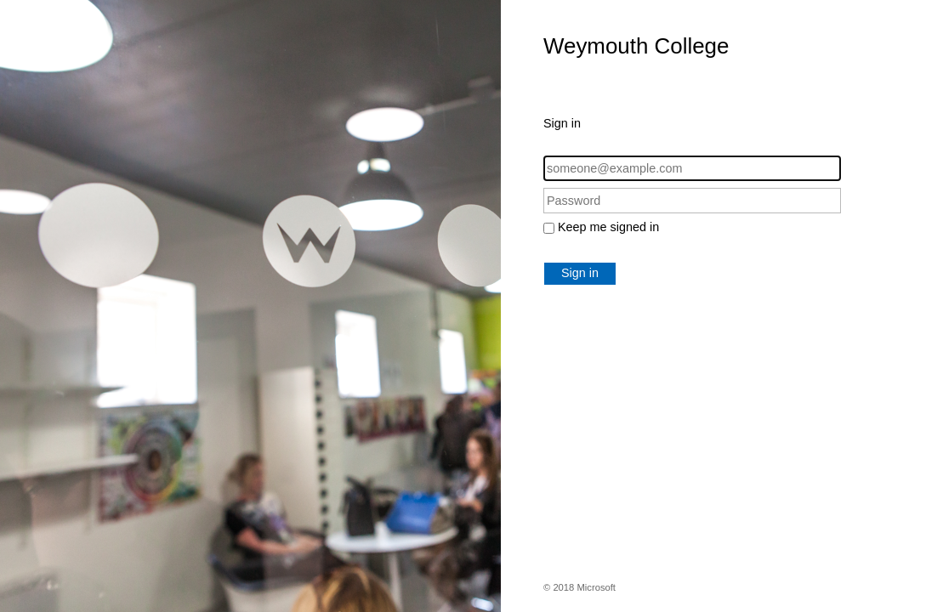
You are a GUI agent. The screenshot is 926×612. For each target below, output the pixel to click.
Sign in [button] (580, 273)
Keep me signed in (608, 227)
